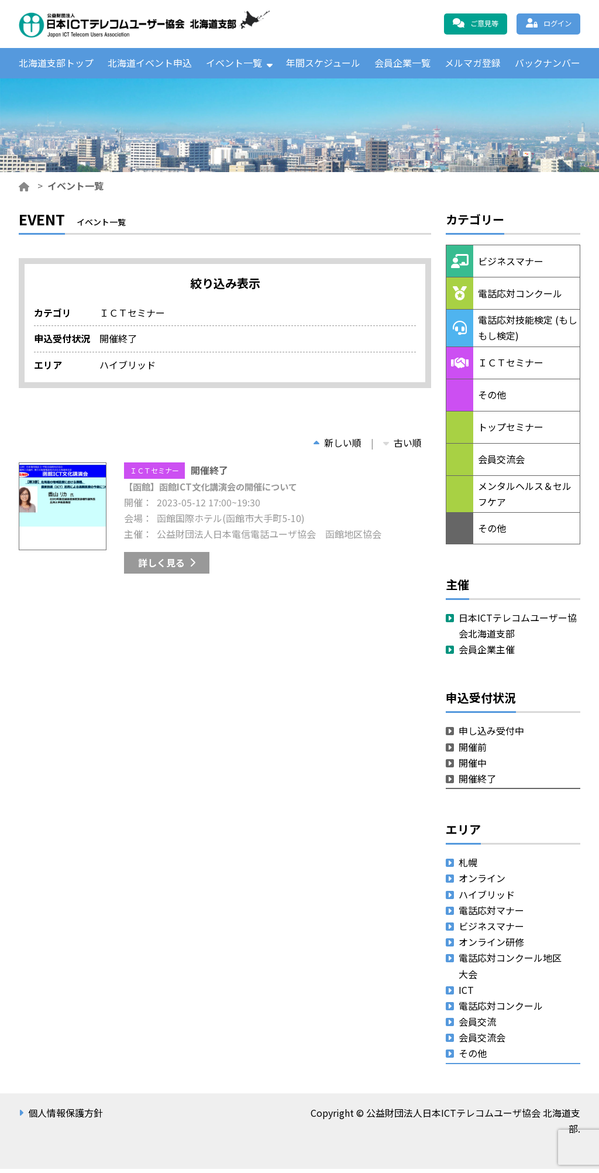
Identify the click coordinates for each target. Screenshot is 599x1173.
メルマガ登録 (473, 65)
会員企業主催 (487, 654)
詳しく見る (161, 567)
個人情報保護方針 (65, 1117)
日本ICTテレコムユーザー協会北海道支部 (518, 629)
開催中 (473, 767)
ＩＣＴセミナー (154, 474)
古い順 (402, 447)
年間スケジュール (323, 65)
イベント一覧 (234, 65)
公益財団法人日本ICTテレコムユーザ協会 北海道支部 (144, 24)
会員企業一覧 (402, 65)
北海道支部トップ (56, 65)
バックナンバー (547, 65)
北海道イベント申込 (150, 65)
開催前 (473, 751)
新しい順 (338, 447)
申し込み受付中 (491, 735)
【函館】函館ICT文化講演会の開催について (216, 490)
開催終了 (477, 783)
